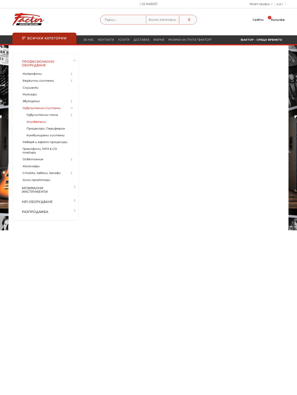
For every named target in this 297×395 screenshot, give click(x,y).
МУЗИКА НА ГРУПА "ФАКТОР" (190, 40)
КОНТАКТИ (106, 40)
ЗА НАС (88, 40)
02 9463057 (150, 4)
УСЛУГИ (124, 40)
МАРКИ (158, 40)
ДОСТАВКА (141, 40)
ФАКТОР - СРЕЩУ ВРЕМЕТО (261, 40)
